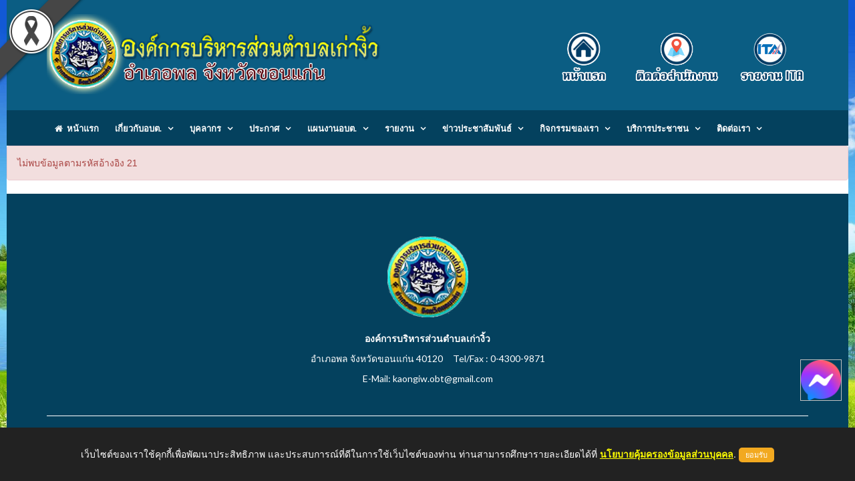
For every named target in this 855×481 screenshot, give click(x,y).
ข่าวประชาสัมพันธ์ (477, 128)
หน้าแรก (77, 128)
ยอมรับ (756, 455)
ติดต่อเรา (733, 128)
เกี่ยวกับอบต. (138, 128)
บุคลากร (205, 128)
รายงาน (399, 128)
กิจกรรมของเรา (569, 128)
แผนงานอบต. (332, 128)
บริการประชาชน (658, 128)
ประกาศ (264, 128)
